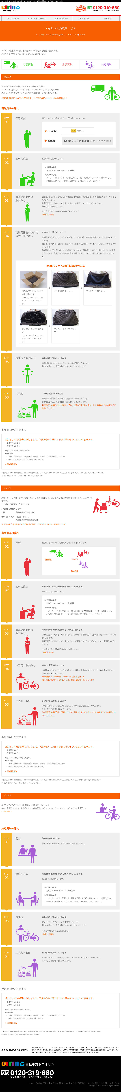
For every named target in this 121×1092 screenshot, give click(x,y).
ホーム (30, 1083)
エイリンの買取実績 (60, 18)
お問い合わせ (115, 1083)
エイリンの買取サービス (37, 18)
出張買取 (56, 64)
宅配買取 (17, 64)
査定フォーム (78, 130)
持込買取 (95, 64)
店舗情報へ (6, 811)
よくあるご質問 (84, 18)
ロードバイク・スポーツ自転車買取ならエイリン (51, 35)
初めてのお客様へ (13, 18)
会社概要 (107, 18)
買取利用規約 (48, 215)
